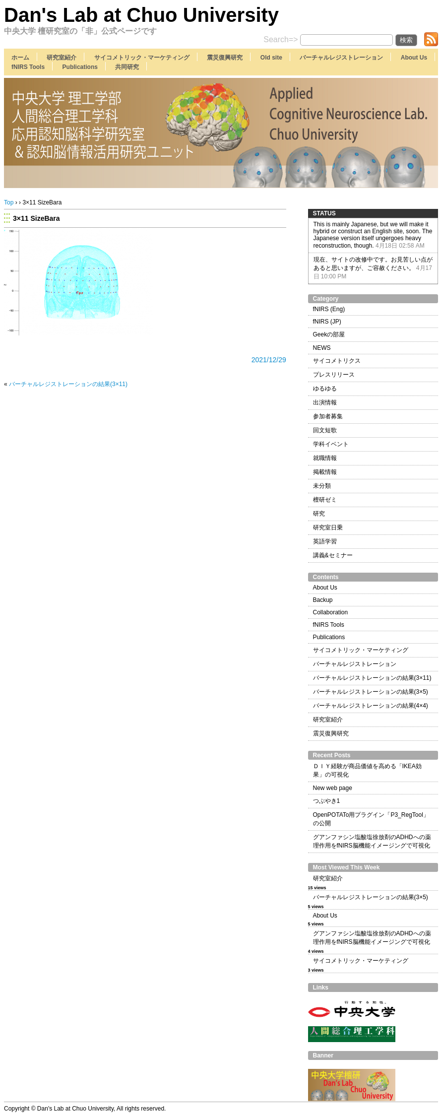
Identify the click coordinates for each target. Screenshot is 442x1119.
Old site (271, 57)
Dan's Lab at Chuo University (141, 15)
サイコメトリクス (337, 360)
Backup (323, 599)
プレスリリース (334, 374)
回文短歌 (325, 430)
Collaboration (330, 612)
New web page (332, 788)
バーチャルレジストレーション (341, 57)
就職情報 (325, 458)
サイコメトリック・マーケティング (141, 57)
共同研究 (127, 67)
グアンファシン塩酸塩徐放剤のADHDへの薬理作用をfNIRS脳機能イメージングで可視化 (372, 841)
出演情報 (325, 402)
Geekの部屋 (329, 334)
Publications (80, 67)
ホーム (20, 57)
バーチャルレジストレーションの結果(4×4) (370, 705)
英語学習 (325, 541)
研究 (319, 513)
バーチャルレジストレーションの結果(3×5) (370, 691)
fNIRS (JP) (327, 321)
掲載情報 (325, 471)
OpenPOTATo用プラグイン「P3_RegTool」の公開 (371, 819)
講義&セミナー (333, 555)
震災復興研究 (225, 57)
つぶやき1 (326, 800)
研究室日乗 (328, 527)
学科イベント (331, 444)
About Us (414, 57)
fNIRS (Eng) (329, 309)
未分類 (322, 485)
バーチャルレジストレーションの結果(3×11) (68, 384)
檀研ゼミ (325, 499)
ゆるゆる (325, 388)
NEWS (322, 347)
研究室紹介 (61, 57)
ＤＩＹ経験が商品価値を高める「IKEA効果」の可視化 (367, 770)
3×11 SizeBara (36, 218)
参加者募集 (328, 416)
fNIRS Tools (28, 67)
